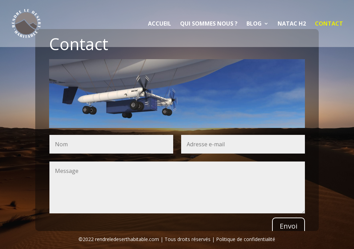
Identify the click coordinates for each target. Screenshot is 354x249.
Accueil (159, 24)
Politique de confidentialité (245, 239)
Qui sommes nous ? (208, 24)
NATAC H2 (292, 24)
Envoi (288, 226)
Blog (254, 24)
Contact (329, 24)
